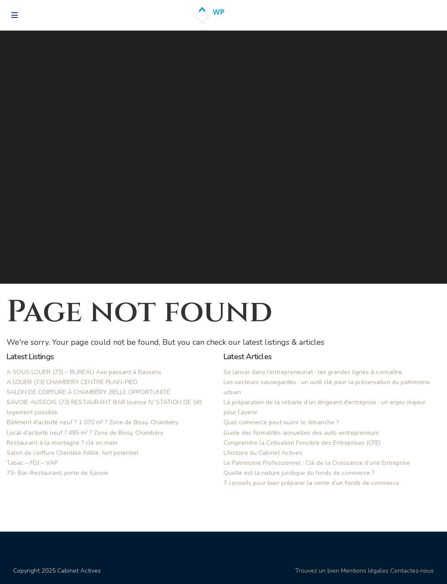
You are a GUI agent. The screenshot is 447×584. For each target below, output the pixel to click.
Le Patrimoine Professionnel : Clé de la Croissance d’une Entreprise (317, 463)
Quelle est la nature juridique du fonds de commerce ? (299, 473)
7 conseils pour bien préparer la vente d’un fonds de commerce (311, 483)
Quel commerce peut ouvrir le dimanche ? (281, 422)
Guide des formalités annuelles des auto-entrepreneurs (301, 433)
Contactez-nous (412, 571)
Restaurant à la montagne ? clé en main (62, 443)
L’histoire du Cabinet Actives (263, 453)
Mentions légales (365, 571)
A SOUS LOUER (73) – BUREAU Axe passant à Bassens (84, 372)
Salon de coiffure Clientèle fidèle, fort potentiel (72, 453)
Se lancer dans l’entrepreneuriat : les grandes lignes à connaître (313, 372)
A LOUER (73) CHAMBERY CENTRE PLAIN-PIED (72, 382)
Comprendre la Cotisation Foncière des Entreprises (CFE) (302, 443)
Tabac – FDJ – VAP (32, 463)
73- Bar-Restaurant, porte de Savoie (57, 473)
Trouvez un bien (317, 571)
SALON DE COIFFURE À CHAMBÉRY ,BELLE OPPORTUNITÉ (88, 392)
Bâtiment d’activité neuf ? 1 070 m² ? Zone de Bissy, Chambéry (93, 422)
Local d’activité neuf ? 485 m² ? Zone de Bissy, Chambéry (85, 433)
